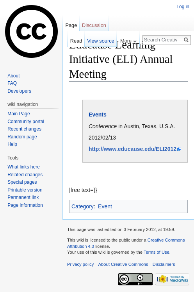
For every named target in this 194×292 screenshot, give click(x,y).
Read (76, 41)
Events (98, 114)
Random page (22, 137)
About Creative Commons (123, 264)
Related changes (25, 174)
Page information (25, 205)
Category (82, 206)
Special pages (22, 182)
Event (105, 206)
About (13, 76)
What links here (23, 167)
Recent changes (24, 129)
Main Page (18, 113)
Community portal (25, 121)
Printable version (24, 190)
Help (12, 144)
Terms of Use (156, 252)
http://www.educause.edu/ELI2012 (132, 149)
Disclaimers (164, 264)
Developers (19, 91)
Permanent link (23, 197)
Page (71, 25)
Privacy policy (80, 264)
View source (100, 41)
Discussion (94, 25)
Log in (182, 6)
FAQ (12, 83)
